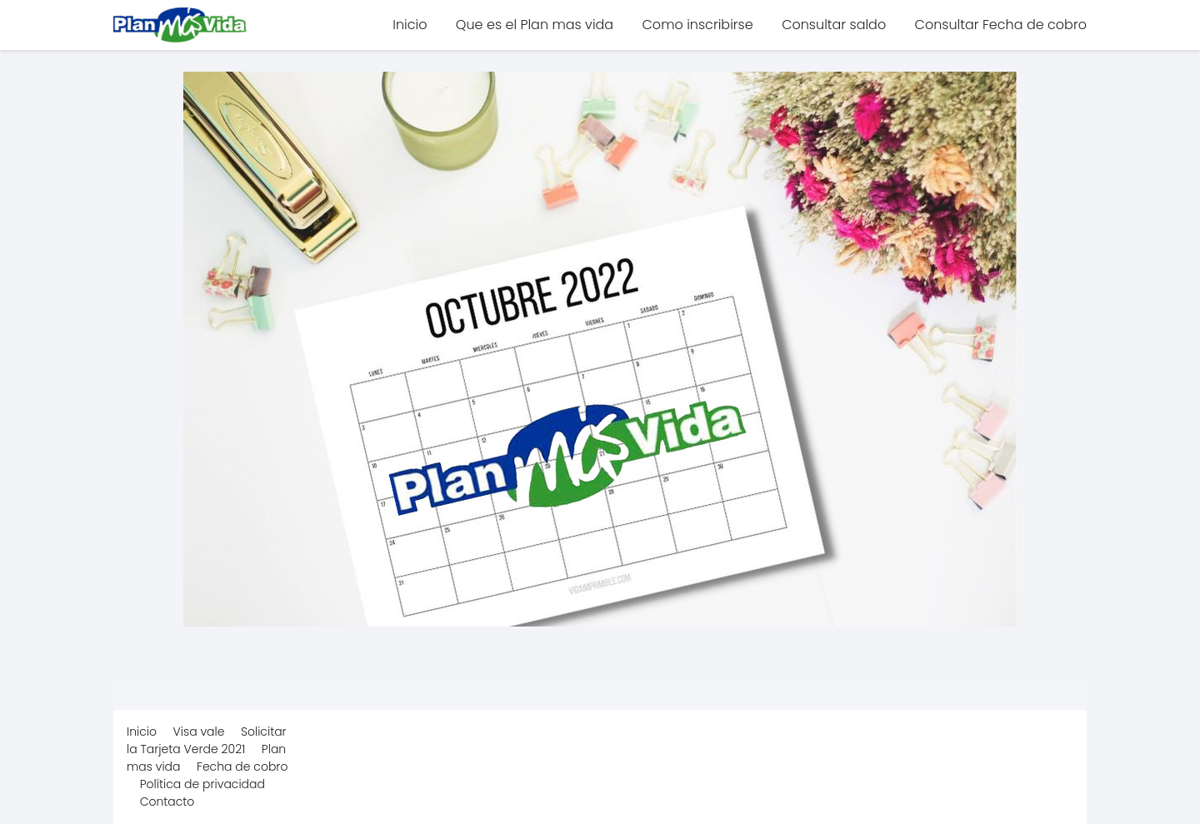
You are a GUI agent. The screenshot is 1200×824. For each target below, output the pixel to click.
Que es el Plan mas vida (534, 24)
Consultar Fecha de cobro (1001, 24)
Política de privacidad (202, 784)
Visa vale (199, 731)
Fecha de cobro (242, 766)
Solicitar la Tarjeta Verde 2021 (207, 740)
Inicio (409, 24)
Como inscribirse (697, 24)
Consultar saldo (834, 24)
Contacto (167, 801)
